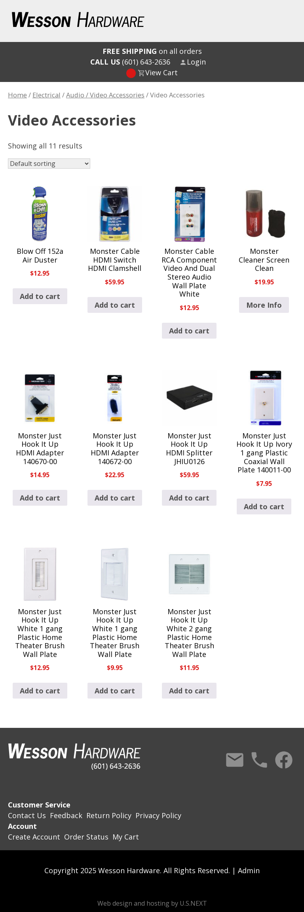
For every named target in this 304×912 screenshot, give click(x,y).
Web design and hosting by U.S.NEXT (152, 903)
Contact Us (234, 760)
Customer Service (39, 804)
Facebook (284, 760)
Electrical (46, 94)
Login (196, 62)
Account (22, 826)
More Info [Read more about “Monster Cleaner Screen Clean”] (264, 305)
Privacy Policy (158, 815)
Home (17, 94)
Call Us (259, 760)
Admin (249, 870)
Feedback (66, 815)
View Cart (161, 72)
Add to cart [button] (40, 296)
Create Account (34, 837)
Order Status (86, 837)
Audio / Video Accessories (105, 94)
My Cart (125, 837)
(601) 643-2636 (130, 62)
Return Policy (108, 815)
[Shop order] (49, 163)
